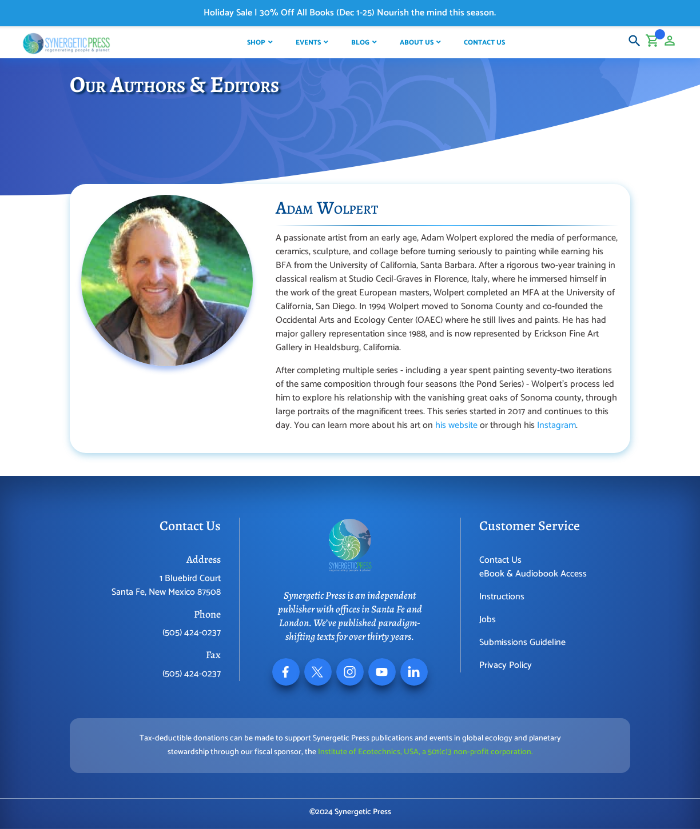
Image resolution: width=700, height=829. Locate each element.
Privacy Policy (505, 665)
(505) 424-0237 (191, 632)
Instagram (556, 425)
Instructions (501, 596)
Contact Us (500, 560)
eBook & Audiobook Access (533, 574)
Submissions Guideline (522, 642)
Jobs (487, 619)
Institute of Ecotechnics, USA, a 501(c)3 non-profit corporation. (425, 752)
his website (456, 425)
